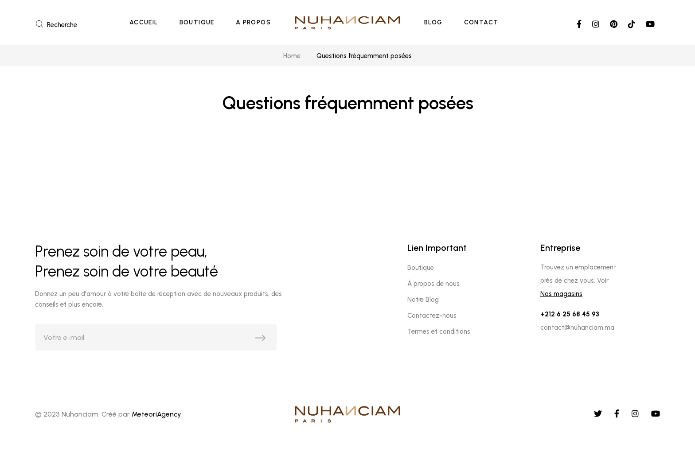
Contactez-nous (432, 316)
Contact (481, 22)
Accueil (143, 22)
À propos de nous (433, 284)
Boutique (197, 22)
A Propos (253, 22)
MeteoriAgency (156, 414)
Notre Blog (423, 300)
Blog (433, 22)
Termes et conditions (438, 331)
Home (292, 56)
